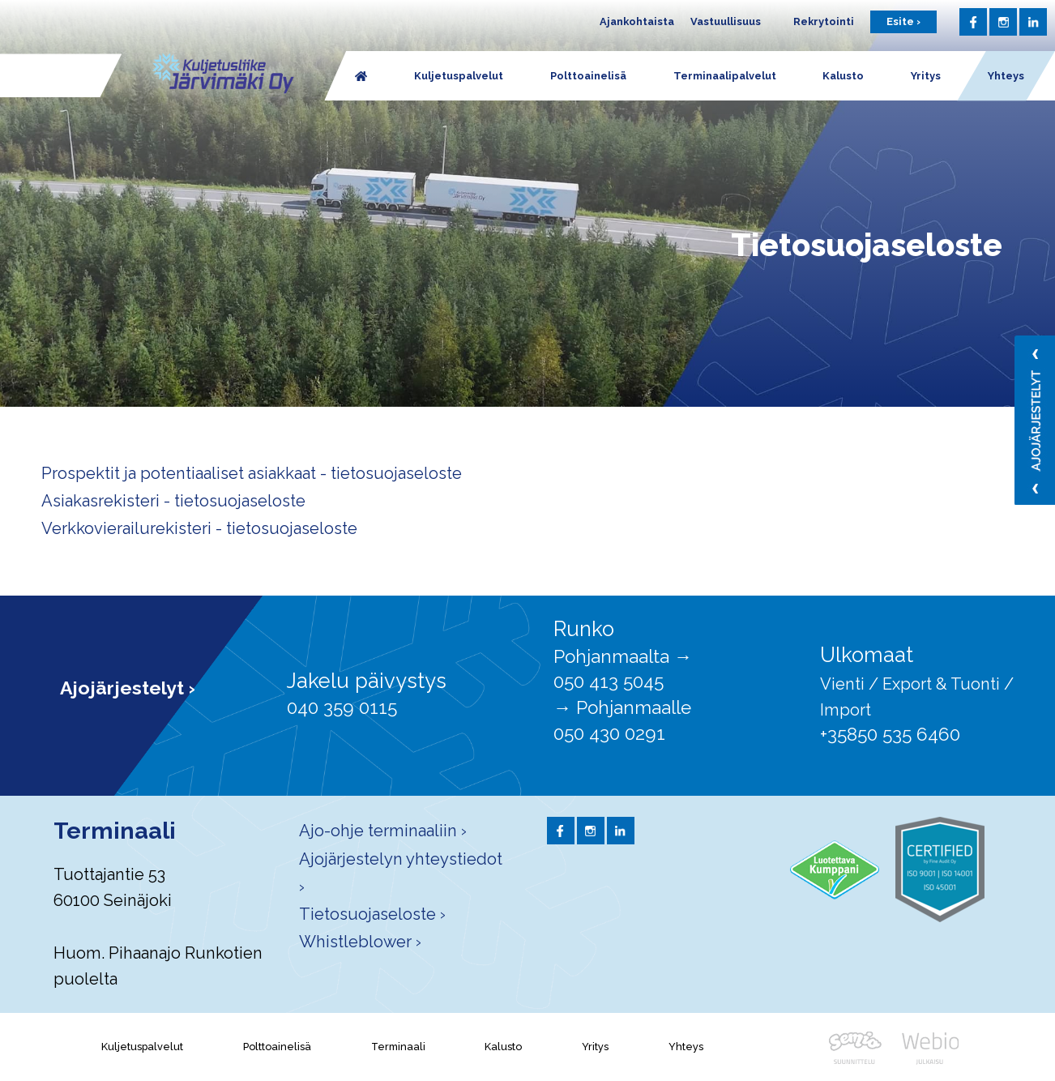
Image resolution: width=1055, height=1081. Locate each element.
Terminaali (398, 1046)
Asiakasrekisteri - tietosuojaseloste (173, 501)
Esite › (903, 21)
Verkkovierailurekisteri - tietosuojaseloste (199, 528)
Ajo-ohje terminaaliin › (383, 830)
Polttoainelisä (277, 1046)
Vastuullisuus (725, 21)
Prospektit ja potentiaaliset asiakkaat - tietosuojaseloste (251, 473)
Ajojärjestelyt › (127, 688)
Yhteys (685, 1046)
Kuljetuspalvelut (142, 1046)
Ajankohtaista (637, 21)
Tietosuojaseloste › (372, 914)
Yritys (595, 1046)
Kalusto (503, 1046)
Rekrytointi (823, 21)
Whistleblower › (360, 941)
